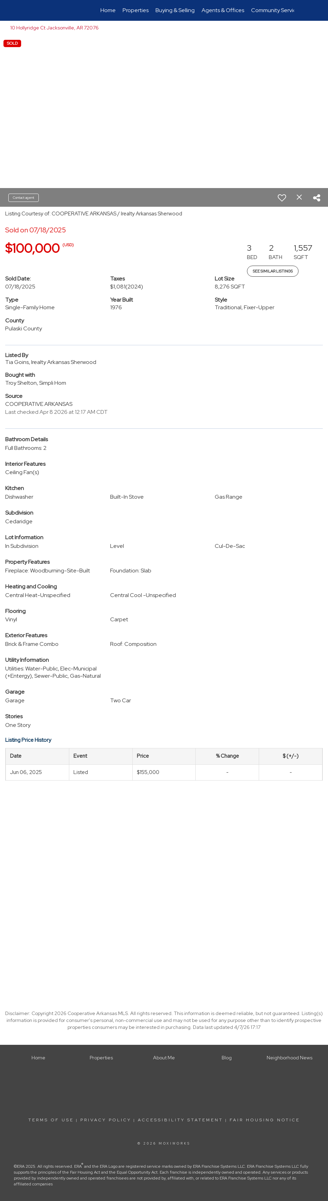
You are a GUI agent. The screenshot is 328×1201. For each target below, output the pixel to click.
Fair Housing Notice (265, 1120)
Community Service (275, 10)
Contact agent (23, 197)
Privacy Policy (105, 1120)
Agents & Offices (223, 10)
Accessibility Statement (180, 1120)
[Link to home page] (38, 10)
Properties (136, 10)
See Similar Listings (273, 271)
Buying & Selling (175, 10)
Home (108, 10)
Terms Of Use (51, 1120)
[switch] (282, 198)
